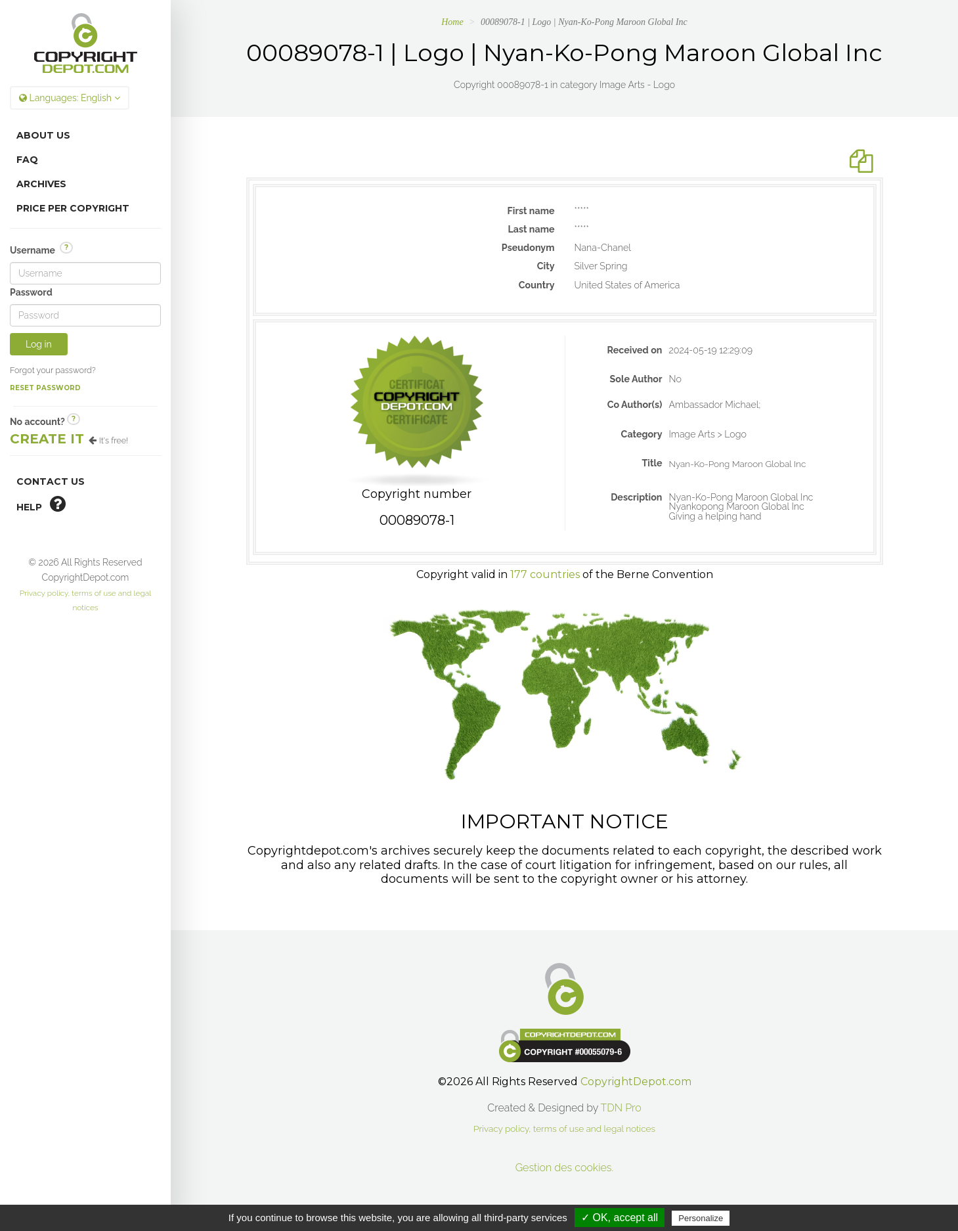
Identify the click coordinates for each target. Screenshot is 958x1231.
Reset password (45, 388)
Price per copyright (72, 208)
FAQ (27, 160)
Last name (531, 229)
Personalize (700, 1218)
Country (537, 285)
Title (652, 463)
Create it (47, 439)
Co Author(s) (635, 404)
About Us (43, 135)
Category (642, 434)
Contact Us (50, 481)
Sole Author (636, 379)
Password (31, 292)
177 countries (545, 574)
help (41, 504)
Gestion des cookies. (564, 1167)
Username (41, 249)
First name (531, 211)
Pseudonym (528, 247)
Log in (39, 344)
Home (452, 22)
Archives (41, 184)
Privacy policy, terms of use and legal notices (564, 1128)
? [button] (66, 247)
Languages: (69, 98)
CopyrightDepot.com (635, 1081)
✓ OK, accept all (619, 1217)
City (546, 266)
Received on (635, 350)
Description (636, 497)
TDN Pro (621, 1108)
